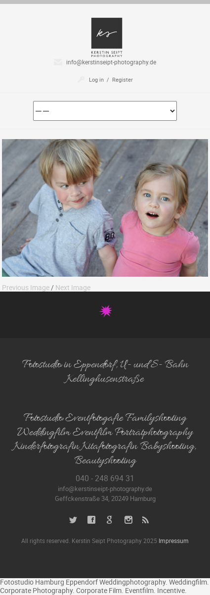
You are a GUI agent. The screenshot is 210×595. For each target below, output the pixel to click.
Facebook (91, 520)
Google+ (110, 520)
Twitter (73, 520)
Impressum (174, 541)
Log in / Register (111, 79)
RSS (146, 520)
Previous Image (25, 287)
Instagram (128, 520)
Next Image (72, 287)
